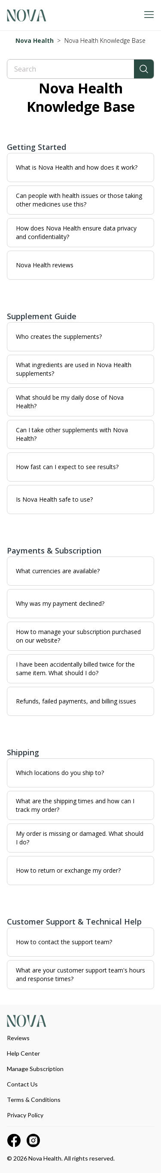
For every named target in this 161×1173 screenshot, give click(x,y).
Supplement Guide (41, 316)
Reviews (18, 1037)
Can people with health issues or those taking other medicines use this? (79, 200)
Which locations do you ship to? (60, 773)
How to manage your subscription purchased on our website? (78, 636)
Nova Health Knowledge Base (105, 40)
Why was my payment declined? (60, 603)
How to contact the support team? (64, 942)
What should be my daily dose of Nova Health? (70, 401)
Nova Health (34, 40)
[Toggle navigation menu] (149, 15)
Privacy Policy (25, 1115)
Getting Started (36, 147)
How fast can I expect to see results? (67, 467)
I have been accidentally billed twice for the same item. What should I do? (75, 668)
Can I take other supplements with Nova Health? (72, 434)
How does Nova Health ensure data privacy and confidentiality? (76, 232)
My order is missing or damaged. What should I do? (79, 837)
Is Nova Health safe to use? (54, 499)
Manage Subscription (35, 1068)
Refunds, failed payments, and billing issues (76, 701)
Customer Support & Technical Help (74, 921)
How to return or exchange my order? (68, 870)
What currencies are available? (58, 571)
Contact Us (22, 1084)
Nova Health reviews (44, 265)
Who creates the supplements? (59, 336)
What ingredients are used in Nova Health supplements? (73, 369)
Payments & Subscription (54, 550)
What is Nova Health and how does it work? (76, 167)
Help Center (23, 1053)
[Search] (70, 69)
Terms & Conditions (34, 1099)
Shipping (23, 752)
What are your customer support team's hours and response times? (80, 974)
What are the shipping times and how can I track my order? (75, 805)
